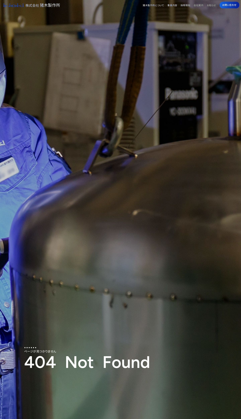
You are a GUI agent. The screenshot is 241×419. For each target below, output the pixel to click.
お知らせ (211, 5)
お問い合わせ (229, 5)
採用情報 (185, 5)
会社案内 (198, 5)
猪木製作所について (153, 5)
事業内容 (172, 5)
